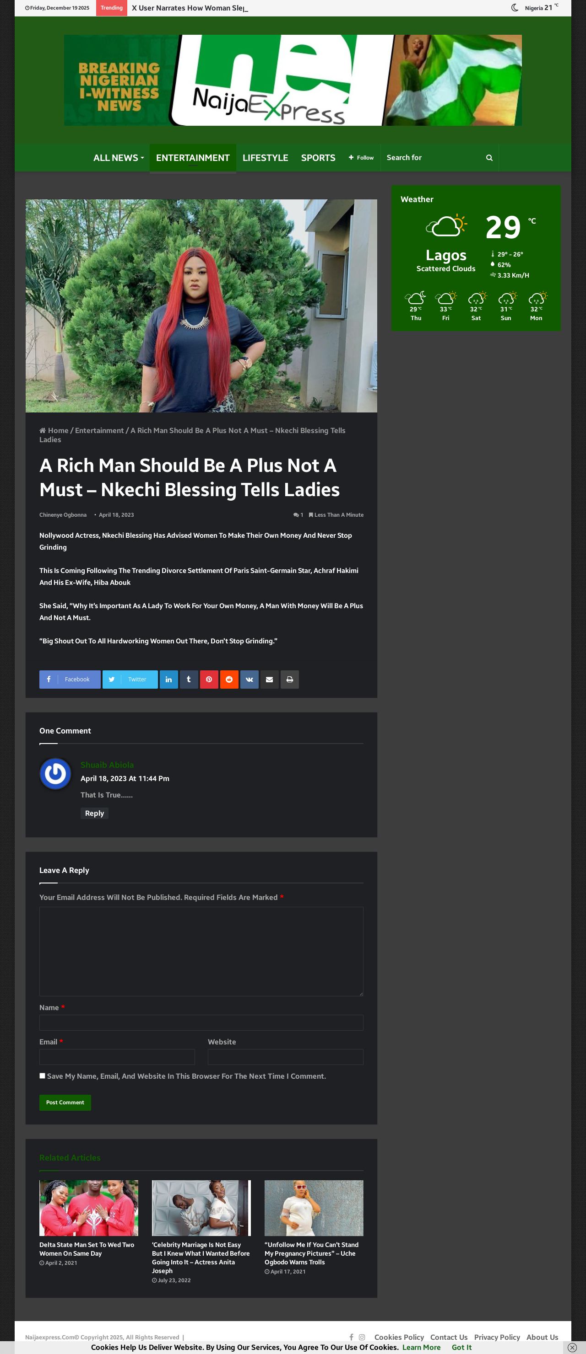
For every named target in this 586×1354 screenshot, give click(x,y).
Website (222, 1042)
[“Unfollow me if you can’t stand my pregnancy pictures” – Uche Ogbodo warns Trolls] (314, 1208)
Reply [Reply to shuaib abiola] (94, 813)
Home (54, 430)
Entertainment (193, 157)
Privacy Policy (497, 1337)
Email (51, 1042)
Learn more (421, 1347)
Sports (318, 157)
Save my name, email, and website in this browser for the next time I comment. (186, 1076)
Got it (462, 1347)
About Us (542, 1337)
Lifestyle (265, 157)
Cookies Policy (399, 1337)
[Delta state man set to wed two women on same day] (88, 1208)
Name (52, 1007)
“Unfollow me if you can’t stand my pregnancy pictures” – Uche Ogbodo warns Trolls (311, 1253)
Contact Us (449, 1337)
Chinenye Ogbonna (63, 515)
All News (115, 157)
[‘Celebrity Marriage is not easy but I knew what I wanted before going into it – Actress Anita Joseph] (201, 1208)
